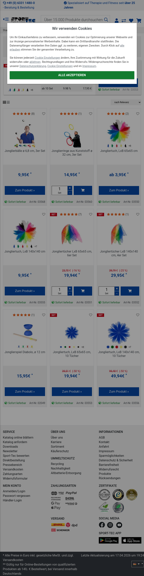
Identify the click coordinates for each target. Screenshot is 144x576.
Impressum (89, 66)
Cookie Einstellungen (47, 57)
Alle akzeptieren (72, 75)
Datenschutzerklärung (33, 66)
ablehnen (35, 62)
